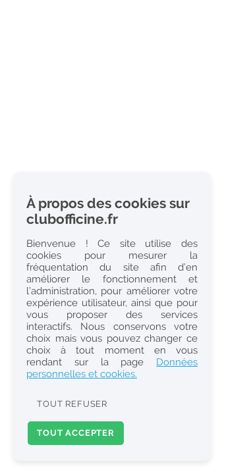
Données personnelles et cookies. (112, 368)
